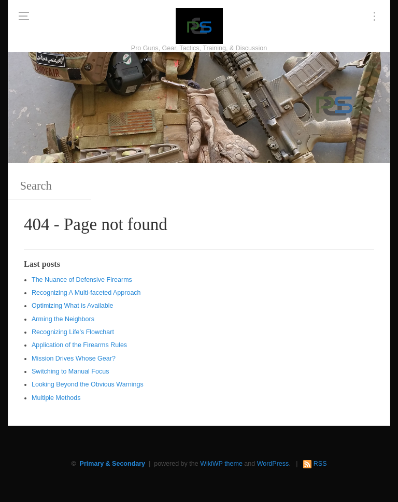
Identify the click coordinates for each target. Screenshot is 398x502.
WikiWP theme (221, 463)
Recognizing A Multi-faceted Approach (86, 292)
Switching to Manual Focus (70, 371)
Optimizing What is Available (72, 305)
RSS (320, 463)
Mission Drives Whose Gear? (74, 358)
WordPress (273, 463)
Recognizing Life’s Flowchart (73, 332)
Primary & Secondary (112, 463)
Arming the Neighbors (63, 319)
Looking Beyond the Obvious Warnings (88, 384)
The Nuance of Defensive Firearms (82, 279)
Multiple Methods (56, 397)
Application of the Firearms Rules (79, 345)
